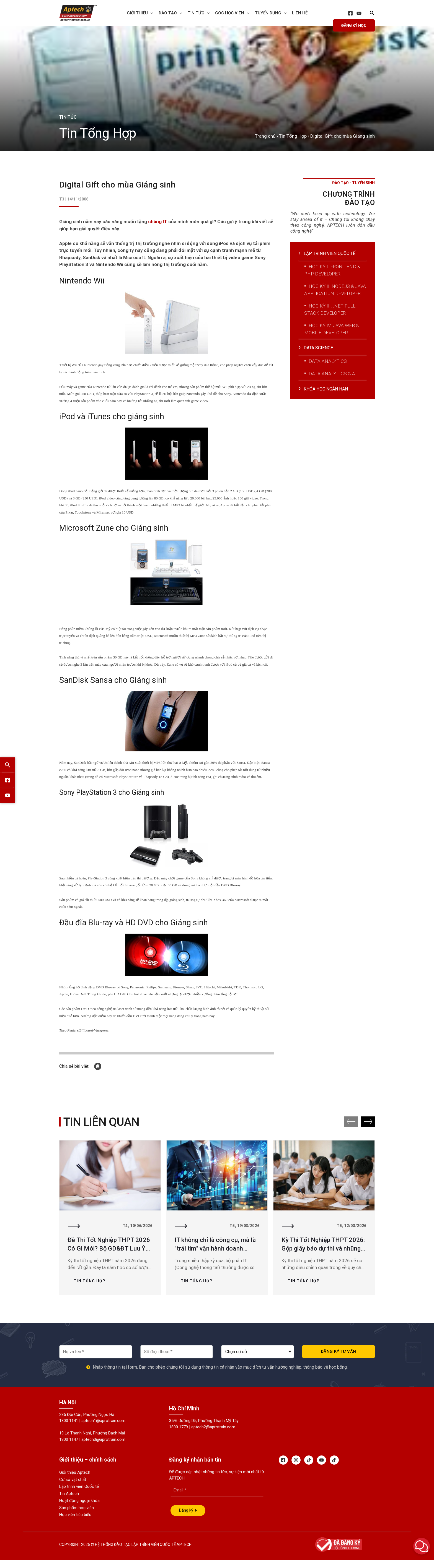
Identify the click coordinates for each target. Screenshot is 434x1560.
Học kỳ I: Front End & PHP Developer (332, 270)
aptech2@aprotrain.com (213, 1426)
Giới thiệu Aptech (74, 1472)
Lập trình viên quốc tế (331, 253)
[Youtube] (321, 1460)
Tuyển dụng (270, 13)
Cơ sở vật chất (72, 1479)
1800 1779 (178, 1426)
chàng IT (158, 221)
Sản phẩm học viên (76, 1507)
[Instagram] (296, 1460)
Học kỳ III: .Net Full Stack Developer (329, 309)
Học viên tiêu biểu (75, 1514)
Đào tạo (170, 13)
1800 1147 (68, 1439)
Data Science (319, 347)
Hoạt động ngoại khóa (79, 1500)
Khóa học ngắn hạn (327, 389)
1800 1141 (68, 1420)
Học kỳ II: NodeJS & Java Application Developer (335, 289)
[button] (368, 1121)
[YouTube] (358, 13)
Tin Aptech (69, 1493)
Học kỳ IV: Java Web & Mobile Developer (331, 329)
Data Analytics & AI (332, 373)
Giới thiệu (140, 13)
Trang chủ (265, 136)
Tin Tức (199, 13)
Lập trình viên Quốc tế (79, 1486)
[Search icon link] (372, 14)
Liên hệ (300, 13)
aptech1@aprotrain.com (103, 1420)
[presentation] (150, 13)
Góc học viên (232, 13)
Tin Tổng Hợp (293, 136)
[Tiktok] (308, 1460)
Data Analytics (328, 361)
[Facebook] (350, 13)
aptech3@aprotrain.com (103, 1439)
